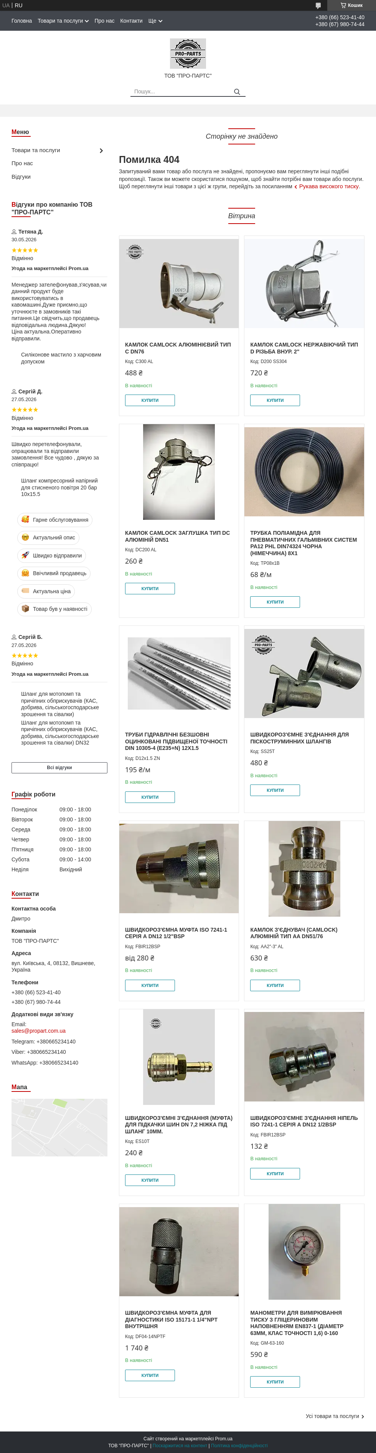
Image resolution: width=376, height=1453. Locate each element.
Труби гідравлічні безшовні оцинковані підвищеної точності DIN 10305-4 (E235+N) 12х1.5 (176, 741)
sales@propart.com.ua (39, 1031)
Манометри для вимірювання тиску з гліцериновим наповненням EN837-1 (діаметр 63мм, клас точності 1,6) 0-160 (296, 1323)
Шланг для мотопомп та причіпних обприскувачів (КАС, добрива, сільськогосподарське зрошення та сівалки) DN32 (60, 733)
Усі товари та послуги (332, 1416)
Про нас (104, 21)
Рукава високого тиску (329, 186)
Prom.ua (224, 1438)
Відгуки (21, 176)
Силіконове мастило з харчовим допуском (61, 358)
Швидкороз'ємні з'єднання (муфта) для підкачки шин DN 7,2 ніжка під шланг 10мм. (179, 1125)
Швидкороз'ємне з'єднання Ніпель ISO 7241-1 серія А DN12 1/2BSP (304, 1121)
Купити (150, 400)
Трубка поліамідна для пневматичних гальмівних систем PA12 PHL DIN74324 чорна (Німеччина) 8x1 (303, 543)
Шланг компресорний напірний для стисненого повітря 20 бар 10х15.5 (59, 487)
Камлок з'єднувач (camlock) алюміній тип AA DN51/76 (293, 933)
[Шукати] (237, 92)
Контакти (131, 21)
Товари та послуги (60, 21)
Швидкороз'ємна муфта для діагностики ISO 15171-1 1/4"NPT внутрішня (171, 1319)
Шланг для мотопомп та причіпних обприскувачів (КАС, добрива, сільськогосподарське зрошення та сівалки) (60, 704)
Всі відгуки (59, 767)
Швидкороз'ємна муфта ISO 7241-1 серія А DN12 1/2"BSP (176, 933)
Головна (22, 21)
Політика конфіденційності (239, 1445)
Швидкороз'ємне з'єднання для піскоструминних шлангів (299, 738)
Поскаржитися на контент (180, 1445)
